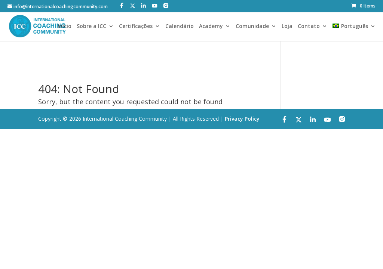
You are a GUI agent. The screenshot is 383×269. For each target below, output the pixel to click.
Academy (211, 27)
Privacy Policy (242, 118)
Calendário (179, 27)
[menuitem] (354, 32)
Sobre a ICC (91, 27)
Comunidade (252, 27)
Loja (287, 27)
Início (64, 27)
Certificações (136, 27)
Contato (309, 27)
